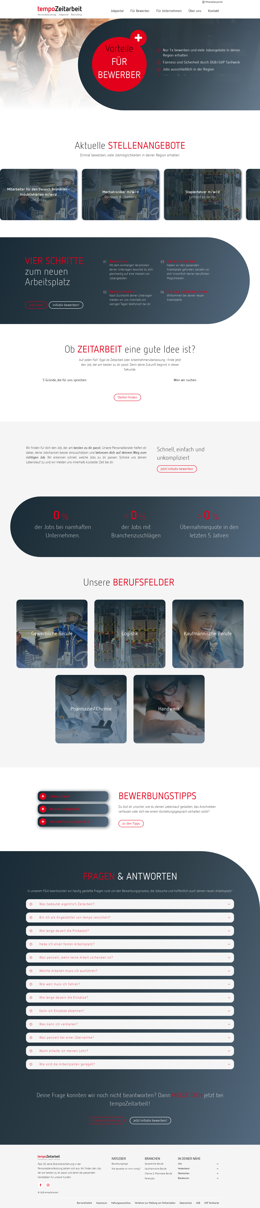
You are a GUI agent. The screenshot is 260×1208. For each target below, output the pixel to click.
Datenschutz (186, 1203)
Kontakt (213, 11)
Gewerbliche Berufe (154, 1164)
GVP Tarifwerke (211, 1203)
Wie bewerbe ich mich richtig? (126, 1169)
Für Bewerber (140, 11)
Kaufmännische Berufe (155, 1169)
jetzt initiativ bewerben (177, 469)
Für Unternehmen (169, 11)
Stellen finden (127, 397)
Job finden (36, 305)
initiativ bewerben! (66, 305)
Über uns (195, 11)
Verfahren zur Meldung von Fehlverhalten (155, 1203)
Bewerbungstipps (120, 1164)
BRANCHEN (152, 1158)
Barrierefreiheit (84, 1203)
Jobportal (117, 11)
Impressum (101, 1203)
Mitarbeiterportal (213, 2)
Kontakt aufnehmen (107, 1120)
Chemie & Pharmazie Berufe (158, 1173)
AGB (198, 1203)
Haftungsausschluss (121, 1203)
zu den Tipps (131, 823)
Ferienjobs (150, 1178)
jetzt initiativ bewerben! (150, 1120)
